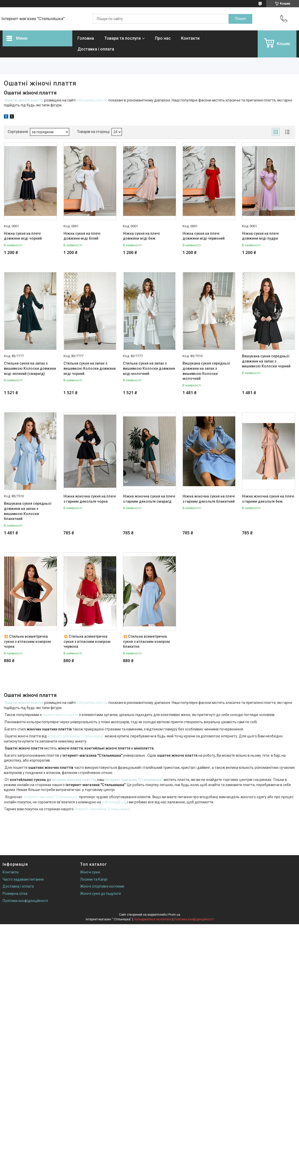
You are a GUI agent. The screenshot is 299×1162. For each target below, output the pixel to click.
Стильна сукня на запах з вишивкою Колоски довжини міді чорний (90, 368)
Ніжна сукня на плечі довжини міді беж (141, 236)
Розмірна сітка (15, 893)
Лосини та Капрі (93, 879)
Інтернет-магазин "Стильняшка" (134, 780)
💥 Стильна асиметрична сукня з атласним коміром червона (87, 641)
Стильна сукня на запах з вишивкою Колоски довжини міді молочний (149, 368)
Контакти (190, 38)
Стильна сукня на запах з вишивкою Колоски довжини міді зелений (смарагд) (30, 368)
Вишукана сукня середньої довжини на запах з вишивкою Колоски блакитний (28, 511)
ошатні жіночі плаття (60, 715)
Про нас (163, 38)
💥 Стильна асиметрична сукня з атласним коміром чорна (27, 641)
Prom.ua (174, 914)
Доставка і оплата (95, 49)
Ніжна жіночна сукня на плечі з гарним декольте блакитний (209, 498)
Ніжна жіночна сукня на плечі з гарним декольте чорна (90, 498)
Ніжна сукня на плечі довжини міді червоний (204, 236)
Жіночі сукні (90, 872)
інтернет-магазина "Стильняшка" (76, 736)
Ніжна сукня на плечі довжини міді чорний (23, 236)
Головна (85, 38)
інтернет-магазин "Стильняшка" (51, 797)
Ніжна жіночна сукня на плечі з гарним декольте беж (268, 498)
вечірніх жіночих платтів (74, 780)
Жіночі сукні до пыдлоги (100, 893)
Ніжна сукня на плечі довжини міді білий (82, 236)
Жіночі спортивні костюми (102, 886)
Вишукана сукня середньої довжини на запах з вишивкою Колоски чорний (266, 361)
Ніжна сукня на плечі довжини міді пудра (260, 236)
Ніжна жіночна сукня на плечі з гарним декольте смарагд (149, 498)
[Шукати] (240, 19)
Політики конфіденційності (25, 901)
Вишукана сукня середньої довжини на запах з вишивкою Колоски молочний (206, 371)
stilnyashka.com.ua (92, 100)
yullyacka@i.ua (114, 802)
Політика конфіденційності (194, 919)
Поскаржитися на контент (153, 919)
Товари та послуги (122, 38)
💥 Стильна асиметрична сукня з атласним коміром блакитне (146, 641)
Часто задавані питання (23, 879)
